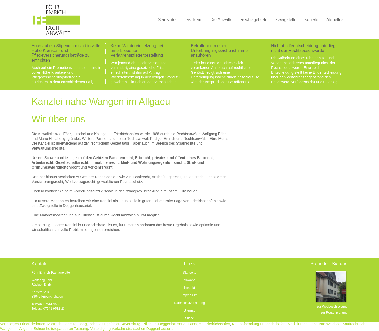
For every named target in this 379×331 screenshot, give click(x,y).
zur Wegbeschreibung (332, 306)
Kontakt (189, 288)
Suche (189, 318)
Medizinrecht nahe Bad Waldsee (313, 324)
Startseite (189, 272)
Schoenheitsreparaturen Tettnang (61, 329)
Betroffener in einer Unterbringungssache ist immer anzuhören (220, 50)
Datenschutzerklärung (189, 303)
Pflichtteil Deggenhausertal (164, 324)
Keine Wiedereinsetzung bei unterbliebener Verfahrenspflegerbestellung (137, 50)
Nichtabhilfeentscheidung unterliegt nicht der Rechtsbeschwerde (304, 48)
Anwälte (189, 280)
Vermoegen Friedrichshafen (22, 324)
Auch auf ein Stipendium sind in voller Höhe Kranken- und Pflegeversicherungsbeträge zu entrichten (67, 52)
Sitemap (189, 310)
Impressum (189, 295)
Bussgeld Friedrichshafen (209, 324)
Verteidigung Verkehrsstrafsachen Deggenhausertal (132, 329)
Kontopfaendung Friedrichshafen (259, 324)
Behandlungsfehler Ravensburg (115, 324)
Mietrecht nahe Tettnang (67, 324)
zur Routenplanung (334, 312)
